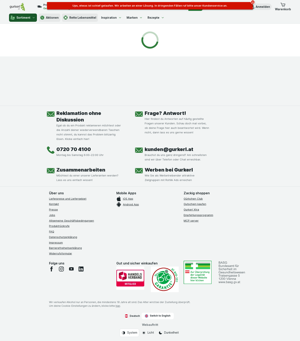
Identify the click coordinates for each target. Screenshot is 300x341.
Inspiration (111, 17)
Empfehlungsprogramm (198, 215)
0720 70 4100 (73, 149)
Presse (53, 209)
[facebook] (51, 269)
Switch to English (158, 315)
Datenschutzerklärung (63, 237)
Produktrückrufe (59, 226)
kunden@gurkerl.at (169, 149)
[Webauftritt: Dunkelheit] (169, 333)
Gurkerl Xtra (191, 209)
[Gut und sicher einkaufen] (165, 279)
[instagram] (61, 269)
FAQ (51, 231)
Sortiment (23, 18)
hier (118, 305)
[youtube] (71, 269)
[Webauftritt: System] (129, 333)
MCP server (191, 220)
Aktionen (49, 18)
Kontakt (54, 204)
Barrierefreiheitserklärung (65, 247)
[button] (260, 6)
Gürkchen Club (193, 198)
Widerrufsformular (60, 253)
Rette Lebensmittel (80, 18)
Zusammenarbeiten (80, 170)
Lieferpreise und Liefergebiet (67, 198)
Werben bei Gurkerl (169, 170)
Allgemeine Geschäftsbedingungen (71, 220)
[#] (198, 272)
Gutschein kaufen (195, 204)
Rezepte (156, 17)
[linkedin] (81, 269)
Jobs (52, 215)
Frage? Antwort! (165, 113)
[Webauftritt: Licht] (148, 333)
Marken (135, 17)
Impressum (56, 242)
